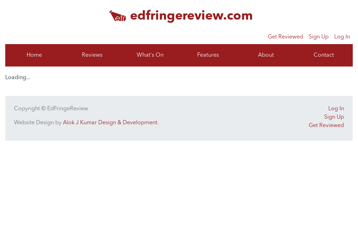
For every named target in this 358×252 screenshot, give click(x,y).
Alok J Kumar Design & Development (110, 123)
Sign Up (319, 37)
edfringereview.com (191, 16)
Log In (342, 37)
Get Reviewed (285, 37)
